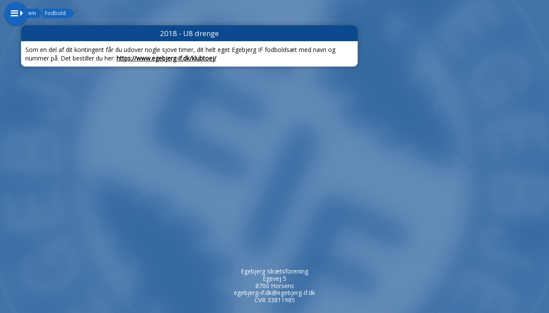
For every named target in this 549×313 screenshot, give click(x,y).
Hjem (29, 13)
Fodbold (55, 13)
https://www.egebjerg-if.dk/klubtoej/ (166, 58)
